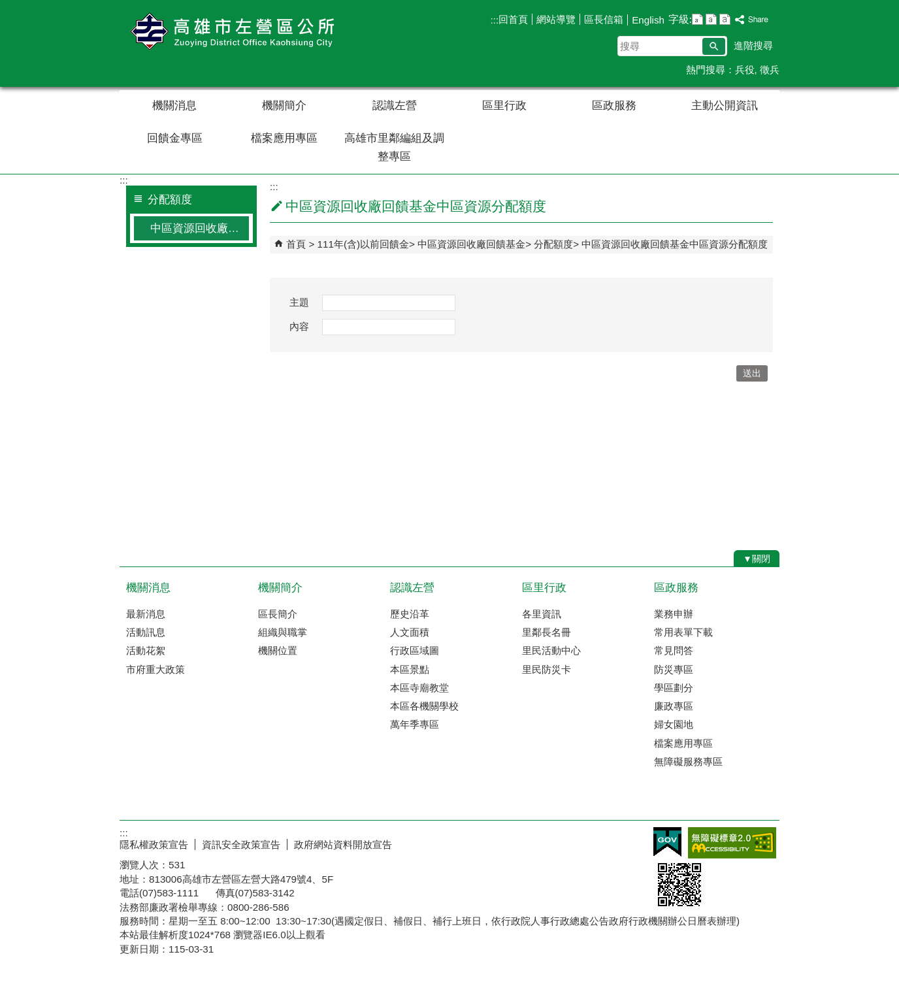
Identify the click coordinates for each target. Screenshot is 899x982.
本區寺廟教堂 (419, 687)
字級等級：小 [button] (697, 19)
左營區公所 (230, 32)
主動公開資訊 (724, 105)
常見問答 (673, 650)
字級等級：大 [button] (724, 19)
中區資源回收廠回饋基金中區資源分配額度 (199, 228)
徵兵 (769, 69)
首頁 (296, 244)
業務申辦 (673, 613)
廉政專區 (673, 706)
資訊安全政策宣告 (241, 844)
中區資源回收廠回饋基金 (471, 244)
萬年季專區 (414, 724)
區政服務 (614, 105)
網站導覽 (556, 19)
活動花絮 (145, 650)
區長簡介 (277, 613)
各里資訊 (541, 613)
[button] (713, 46)
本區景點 (409, 669)
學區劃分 (673, 687)
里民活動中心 (551, 650)
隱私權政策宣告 (154, 844)
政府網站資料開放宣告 (343, 844)
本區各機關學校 (424, 706)
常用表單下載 (683, 632)
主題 (299, 302)
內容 (299, 326)
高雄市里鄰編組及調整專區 (394, 147)
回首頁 (513, 19)
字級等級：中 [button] (711, 19)
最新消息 (145, 613)
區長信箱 (603, 19)
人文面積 (409, 632)
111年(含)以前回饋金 (363, 244)
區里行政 (504, 105)
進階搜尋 (753, 45)
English (648, 19)
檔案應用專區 (284, 138)
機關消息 (174, 105)
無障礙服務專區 (688, 761)
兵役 (745, 69)
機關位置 (277, 650)
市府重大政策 (155, 669)
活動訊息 (145, 632)
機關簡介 (284, 105)
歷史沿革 (409, 613)
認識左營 (394, 105)
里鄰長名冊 (546, 632)
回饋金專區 (175, 138)
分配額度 (553, 244)
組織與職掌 (282, 632)
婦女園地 (673, 724)
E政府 (667, 842)
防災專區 (673, 669)
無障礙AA (732, 843)
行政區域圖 (414, 650)
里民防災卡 (546, 669)
